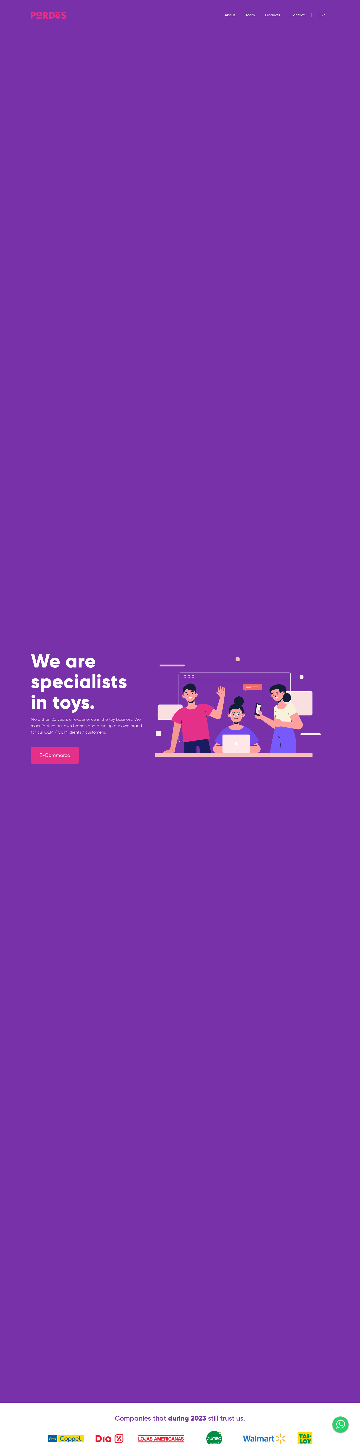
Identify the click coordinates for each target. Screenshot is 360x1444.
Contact (297, 15)
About (230, 15)
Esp (322, 15)
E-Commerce (54, 755)
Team (250, 15)
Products (272, 15)
